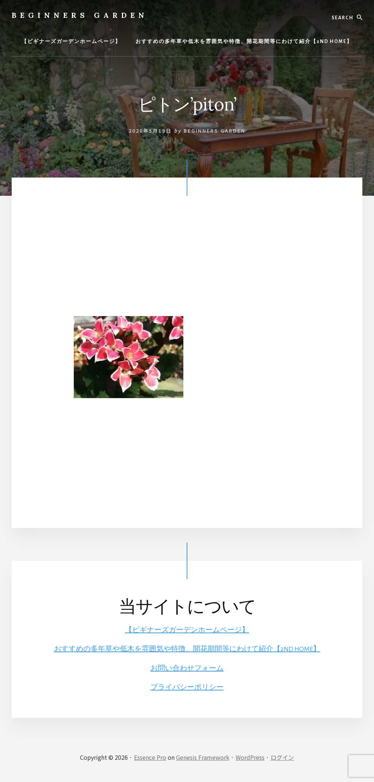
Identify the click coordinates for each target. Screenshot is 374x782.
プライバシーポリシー (187, 687)
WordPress (250, 757)
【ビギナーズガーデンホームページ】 (187, 630)
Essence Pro (150, 757)
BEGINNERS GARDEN (80, 15)
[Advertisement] (187, 265)
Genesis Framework (202, 757)
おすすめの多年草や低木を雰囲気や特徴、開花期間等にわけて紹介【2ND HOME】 (187, 649)
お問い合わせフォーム (187, 668)
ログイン (282, 757)
